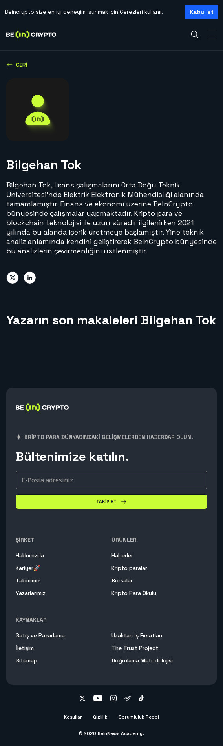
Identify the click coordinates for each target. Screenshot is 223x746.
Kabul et (202, 11)
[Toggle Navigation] (212, 34)
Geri (17, 64)
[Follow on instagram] (113, 699)
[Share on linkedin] (30, 277)
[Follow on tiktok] (141, 699)
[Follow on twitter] (82, 699)
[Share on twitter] (12, 277)
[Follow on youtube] (97, 699)
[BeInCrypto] (42, 416)
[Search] (194, 34)
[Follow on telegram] (127, 699)
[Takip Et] (111, 501)
